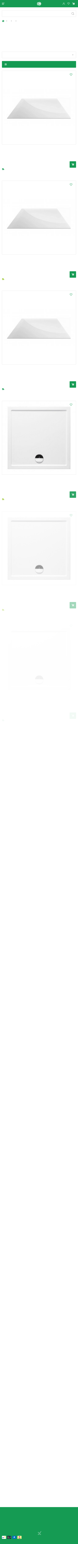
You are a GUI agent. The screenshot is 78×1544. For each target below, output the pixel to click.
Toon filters (6, 64)
